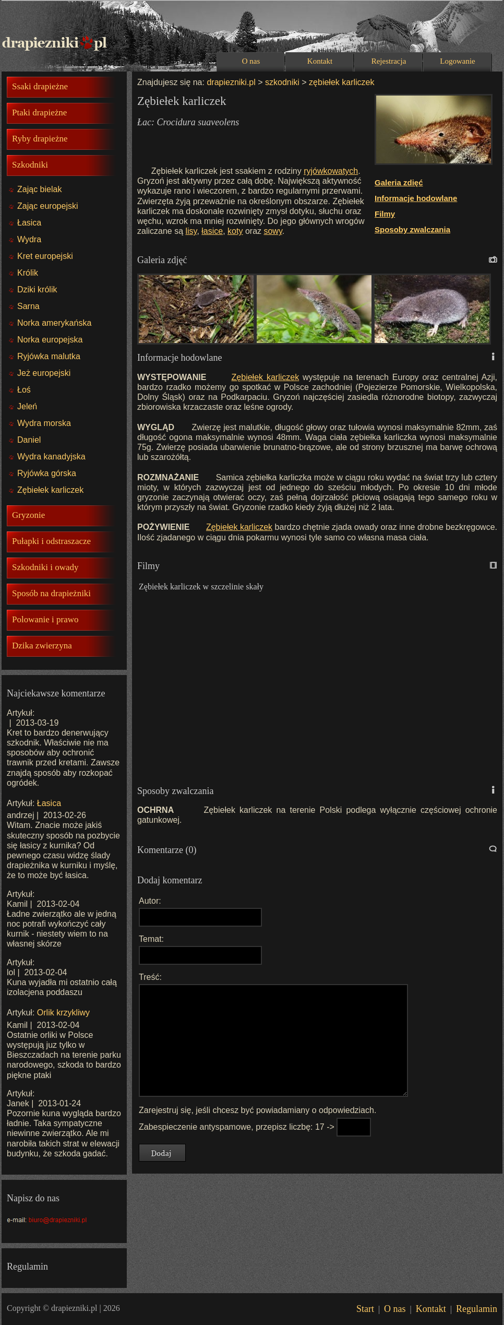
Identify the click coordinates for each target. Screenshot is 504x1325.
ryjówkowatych (331, 171)
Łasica (29, 222)
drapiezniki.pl (231, 82)
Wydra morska (44, 423)
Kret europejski (45, 256)
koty (235, 231)
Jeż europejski (43, 373)
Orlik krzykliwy (63, 1012)
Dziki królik (37, 289)
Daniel (29, 439)
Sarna (28, 306)
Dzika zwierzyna (42, 645)
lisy (191, 231)
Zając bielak (39, 189)
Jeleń (27, 406)
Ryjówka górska (46, 473)
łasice (212, 231)
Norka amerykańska (54, 322)
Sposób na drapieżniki (51, 593)
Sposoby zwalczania (412, 229)
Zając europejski (47, 206)
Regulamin (476, 1309)
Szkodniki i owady (45, 567)
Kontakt (319, 61)
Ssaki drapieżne (40, 86)
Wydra (29, 239)
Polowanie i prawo (45, 619)
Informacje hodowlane (416, 198)
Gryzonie (28, 515)
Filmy (385, 213)
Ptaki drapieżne (39, 112)
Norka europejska (49, 339)
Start (365, 1309)
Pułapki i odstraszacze (51, 541)
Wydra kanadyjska (51, 456)
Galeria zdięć (399, 182)
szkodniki (282, 82)
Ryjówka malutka (48, 356)
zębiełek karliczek (341, 82)
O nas (251, 61)
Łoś (24, 389)
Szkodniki (30, 165)
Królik (27, 272)
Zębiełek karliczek (50, 490)
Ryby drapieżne (39, 139)
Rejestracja (388, 61)
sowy (272, 231)
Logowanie (457, 61)
